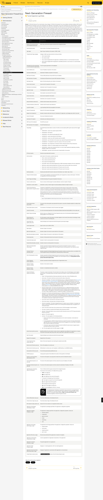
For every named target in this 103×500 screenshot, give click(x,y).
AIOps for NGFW (90, 32)
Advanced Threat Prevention (92, 80)
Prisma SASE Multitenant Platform (93, 60)
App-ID (2, 99)
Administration (7, 20)
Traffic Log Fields (6, 59)
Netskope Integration (90, 217)
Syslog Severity (5, 84)
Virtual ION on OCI (90, 198)
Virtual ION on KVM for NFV (92, 197)
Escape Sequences (6, 87)
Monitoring (3, 34)
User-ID (2, 98)
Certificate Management (5, 30)
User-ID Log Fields (6, 69)
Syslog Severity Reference (7, 88)
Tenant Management (90, 23)
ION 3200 (88, 156)
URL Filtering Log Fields (7, 62)
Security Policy (89, 101)
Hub (87, 20)
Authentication (3, 28)
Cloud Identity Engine (91, 16)
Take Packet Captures (5, 41)
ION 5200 (88, 157)
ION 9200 (88, 162)
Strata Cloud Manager (91, 12)
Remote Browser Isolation (91, 113)
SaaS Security (89, 88)
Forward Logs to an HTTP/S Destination (8, 91)
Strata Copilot (96, 3)
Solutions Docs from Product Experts (93, 238)
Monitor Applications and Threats (7, 43)
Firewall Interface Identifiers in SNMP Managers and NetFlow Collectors (12, 95)
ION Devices (89, 66)
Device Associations (90, 19)
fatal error (48, 284)
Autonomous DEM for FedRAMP (92, 139)
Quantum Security (90, 103)
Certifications (3, 105)
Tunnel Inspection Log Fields (7, 72)
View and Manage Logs (6, 44)
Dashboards (89, 124)
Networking (6, 108)
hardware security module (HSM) (73, 294)
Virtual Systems (3, 102)
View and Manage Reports (6, 47)
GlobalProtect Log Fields (7, 66)
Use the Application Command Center (8, 37)
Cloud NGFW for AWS (91, 35)
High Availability (3, 31)
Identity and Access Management (93, 22)
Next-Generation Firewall (92, 244)
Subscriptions (3, 22)
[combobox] (11, 9)
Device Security (89, 85)
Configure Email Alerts (5, 53)
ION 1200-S (89, 151)
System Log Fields (6, 78)
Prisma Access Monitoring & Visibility (93, 63)
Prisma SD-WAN (90, 64)
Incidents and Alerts (90, 125)
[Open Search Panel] (88, 3)
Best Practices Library (91, 229)
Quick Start (6, 111)
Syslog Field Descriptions (7, 57)
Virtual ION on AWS (90, 192)
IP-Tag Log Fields (6, 68)
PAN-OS (88, 41)
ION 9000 (88, 160)
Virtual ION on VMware (91, 200)
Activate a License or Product (92, 14)
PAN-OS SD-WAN (90, 43)
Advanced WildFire (90, 77)
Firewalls (88, 40)
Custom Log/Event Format (7, 85)
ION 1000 (88, 148)
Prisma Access (89, 58)
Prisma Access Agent (90, 115)
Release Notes (7, 120)
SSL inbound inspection (53, 281)
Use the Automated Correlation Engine (8, 40)
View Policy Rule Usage (5, 49)
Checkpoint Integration (91, 214)
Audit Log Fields (5, 82)
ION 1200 (88, 150)
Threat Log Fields (6, 60)
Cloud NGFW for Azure (91, 37)
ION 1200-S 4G (89, 177)
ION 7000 (88, 159)
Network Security (91, 243)
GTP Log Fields (5, 81)
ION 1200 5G (89, 174)
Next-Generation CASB (91, 67)
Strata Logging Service (91, 17)
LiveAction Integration (91, 216)
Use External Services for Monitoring (8, 50)
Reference (6, 114)
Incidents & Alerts (8, 117)
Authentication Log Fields (7, 75)
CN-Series (89, 38)
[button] (102, 400)
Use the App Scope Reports (6, 38)
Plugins (88, 49)
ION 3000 (88, 154)
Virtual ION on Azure (90, 194)
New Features (7, 126)
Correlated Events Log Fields (8, 79)
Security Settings (4, 27)
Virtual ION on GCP (90, 195)
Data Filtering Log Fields (7, 63)
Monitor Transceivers (5, 96)
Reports (88, 127)
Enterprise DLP (89, 87)
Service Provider (90, 46)
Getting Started (7, 17)
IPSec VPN (89, 100)
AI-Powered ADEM (90, 61)
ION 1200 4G (89, 172)
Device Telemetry (4, 25)
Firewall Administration (5, 24)
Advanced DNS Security (91, 82)
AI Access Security (90, 83)
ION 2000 (88, 153)
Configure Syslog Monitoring (7, 56)
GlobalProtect (89, 112)
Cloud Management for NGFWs (92, 34)
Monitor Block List (5, 46)
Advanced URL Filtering (91, 79)
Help (4, 123)
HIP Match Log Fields (6, 65)
